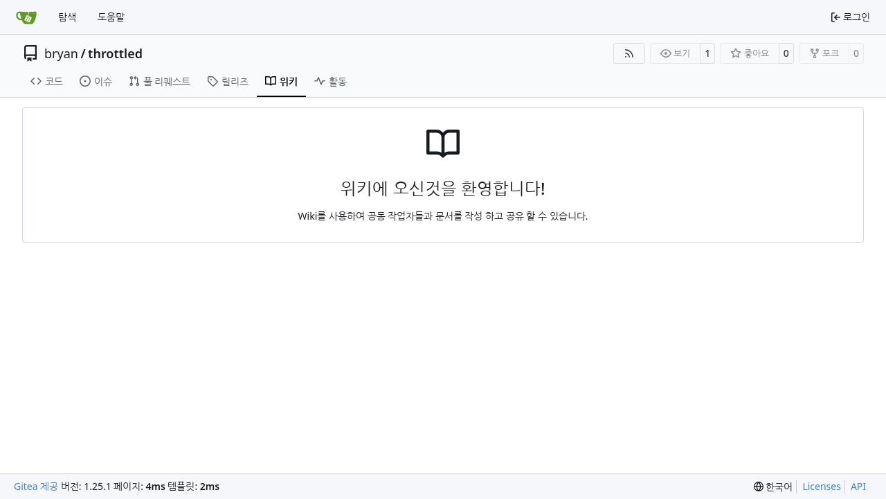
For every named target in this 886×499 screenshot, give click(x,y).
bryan (61, 53)
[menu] (773, 486)
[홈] (26, 17)
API (858, 486)
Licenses (821, 486)
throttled (115, 53)
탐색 (67, 17)
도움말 (111, 17)
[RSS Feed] (629, 53)
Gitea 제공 (36, 486)
